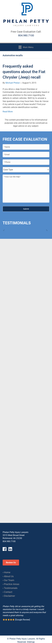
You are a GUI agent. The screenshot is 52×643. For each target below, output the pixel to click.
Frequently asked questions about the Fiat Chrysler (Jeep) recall (24, 71)
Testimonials (10, 588)
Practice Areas (11, 584)
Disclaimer (9, 596)
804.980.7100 (26, 35)
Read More (8, 111)
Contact (8, 592)
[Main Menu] (26, 47)
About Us (9, 576)
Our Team (9, 580)
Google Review (22, 619)
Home (7, 572)
